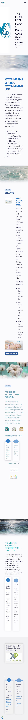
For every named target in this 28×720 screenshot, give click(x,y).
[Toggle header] (25, 3)
